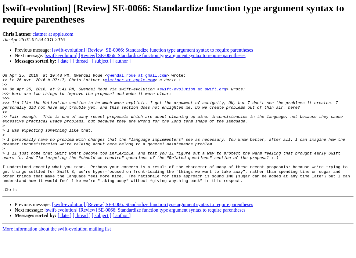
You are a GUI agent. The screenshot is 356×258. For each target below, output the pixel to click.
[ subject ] (101, 61)
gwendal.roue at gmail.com (137, 76)
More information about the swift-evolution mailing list (56, 252)
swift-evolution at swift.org (193, 92)
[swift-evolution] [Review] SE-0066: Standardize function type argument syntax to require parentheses (152, 50)
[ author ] (122, 61)
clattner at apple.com (53, 34)
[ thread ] (82, 61)
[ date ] (64, 61)
